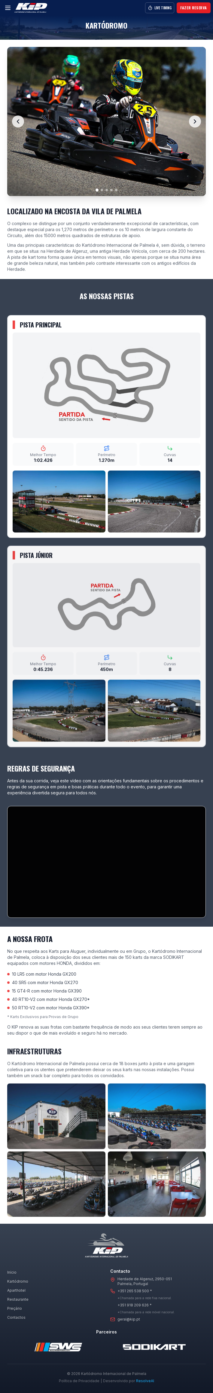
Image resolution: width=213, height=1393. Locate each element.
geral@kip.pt (128, 1319)
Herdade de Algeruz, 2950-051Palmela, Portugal (144, 1281)
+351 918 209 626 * (134, 1305)
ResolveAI (145, 1381)
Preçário (14, 1308)
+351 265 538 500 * (134, 1291)
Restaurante (18, 1299)
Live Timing (160, 7)
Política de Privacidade (79, 1381)
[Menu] (7, 7)
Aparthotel (16, 1290)
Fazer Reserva (193, 7)
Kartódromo (17, 1281)
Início (12, 1272)
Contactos (16, 1317)
